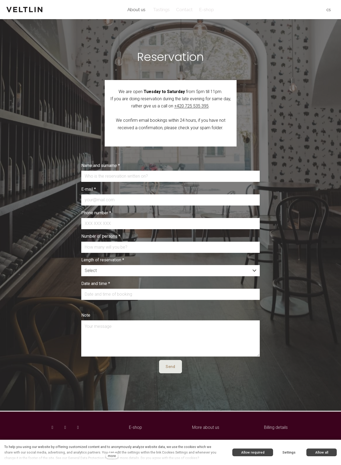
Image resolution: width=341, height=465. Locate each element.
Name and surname (100, 166)
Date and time (95, 284)
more (112, 456)
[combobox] (170, 271)
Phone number (96, 213)
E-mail (88, 189)
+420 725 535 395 (191, 106)
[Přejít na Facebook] (52, 427)
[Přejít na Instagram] (65, 427)
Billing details (276, 427)
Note (85, 316)
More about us (205, 427)
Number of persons (100, 237)
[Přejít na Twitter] (78, 427)
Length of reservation (102, 260)
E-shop (135, 427)
